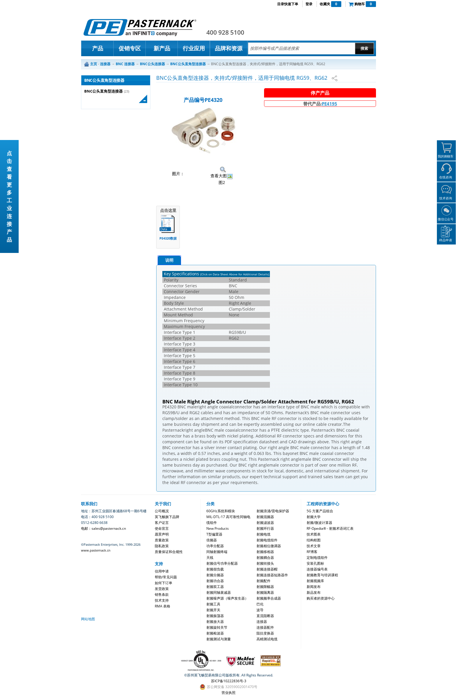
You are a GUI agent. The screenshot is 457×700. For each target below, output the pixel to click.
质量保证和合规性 (169, 551)
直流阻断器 (265, 615)
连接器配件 (265, 627)
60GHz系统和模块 (220, 510)
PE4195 (329, 104)
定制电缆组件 (317, 557)
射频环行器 (265, 528)
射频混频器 (265, 516)
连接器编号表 (317, 569)
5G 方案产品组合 (320, 510)
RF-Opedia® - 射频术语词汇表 (330, 528)
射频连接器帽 (266, 569)
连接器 (261, 621)
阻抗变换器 (265, 633)
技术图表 (314, 534)
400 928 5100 (225, 32)
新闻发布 (314, 586)
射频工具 (213, 604)
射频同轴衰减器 (218, 592)
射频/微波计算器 (319, 522)
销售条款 (162, 594)
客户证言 (162, 522)
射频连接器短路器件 (272, 575)
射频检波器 (215, 633)
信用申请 (162, 571)
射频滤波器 (265, 522)
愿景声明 (162, 534)
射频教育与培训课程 (322, 575)
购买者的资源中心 (321, 598)
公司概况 (162, 510)
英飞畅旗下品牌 (167, 516)
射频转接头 (265, 563)
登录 (308, 3)
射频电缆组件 (266, 540)
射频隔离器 (265, 592)
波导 (259, 609)
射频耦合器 (265, 557)
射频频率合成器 (268, 598)
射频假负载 (215, 569)
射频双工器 (215, 586)
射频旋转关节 (216, 627)
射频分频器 (215, 575)
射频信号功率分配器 (222, 563)
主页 (93, 63)
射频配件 (263, 580)
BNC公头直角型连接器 (103, 91)
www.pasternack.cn (95, 550)
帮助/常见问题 (166, 577)
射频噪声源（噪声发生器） (227, 598)
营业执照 (228, 692)
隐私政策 (162, 545)
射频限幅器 (265, 586)
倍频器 (211, 540)
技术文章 (314, 545)
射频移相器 (265, 551)
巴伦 (259, 604)
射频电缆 (263, 534)
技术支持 (162, 600)
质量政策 (162, 540)
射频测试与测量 (218, 639)
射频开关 (213, 609)
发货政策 (162, 588)
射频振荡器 (215, 615)
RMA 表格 (162, 606)
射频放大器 (215, 621)
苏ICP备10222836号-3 (228, 680)
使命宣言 (162, 528)
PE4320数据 (168, 238)
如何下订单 (163, 582)
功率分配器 (215, 545)
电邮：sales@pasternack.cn (103, 528)
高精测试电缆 (266, 639)
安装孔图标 (315, 563)
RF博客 (312, 551)
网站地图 (88, 618)
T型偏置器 (214, 534)
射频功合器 (215, 580)
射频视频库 (315, 580)
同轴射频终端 (216, 551)
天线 (209, 557)
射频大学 (314, 516)
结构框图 (314, 540)
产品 (97, 48)
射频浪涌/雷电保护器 (272, 510)
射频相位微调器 (268, 545)
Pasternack (140, 27)
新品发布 (314, 592)
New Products (217, 528)
